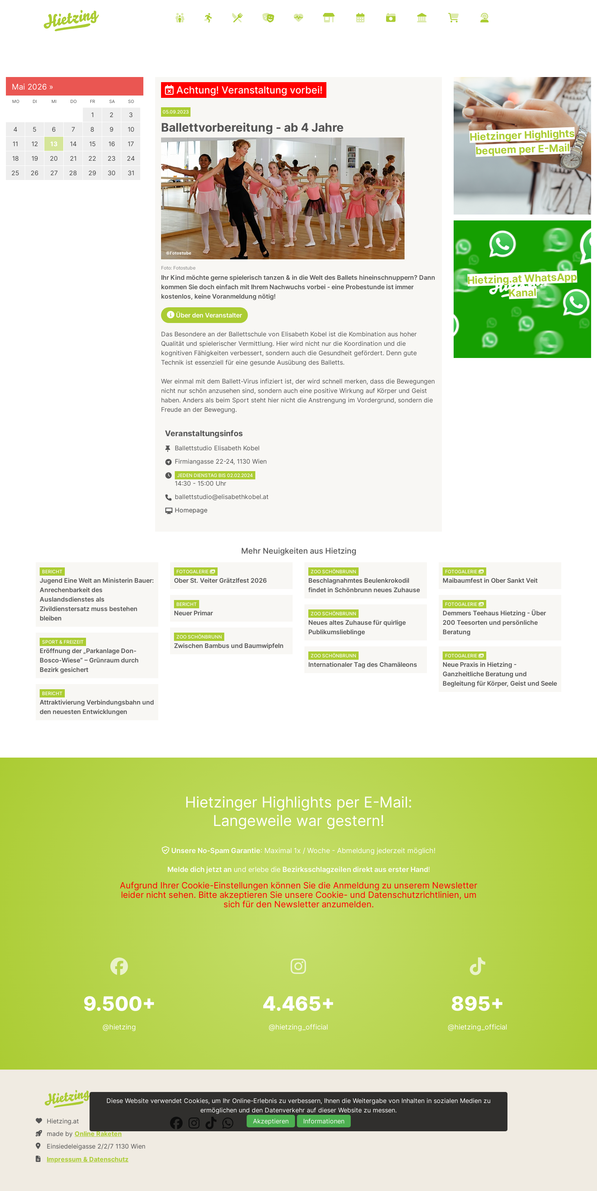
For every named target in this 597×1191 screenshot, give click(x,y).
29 (92, 173)
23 (111, 158)
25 (15, 173)
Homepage (191, 510)
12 (34, 144)
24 (131, 158)
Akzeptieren (271, 1121)
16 (111, 144)
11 (15, 144)
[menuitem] (341, 19)
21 (73, 158)
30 (111, 173)
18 (15, 158)
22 (92, 158)
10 (131, 129)
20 (54, 158)
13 (54, 144)
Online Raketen (98, 1134)
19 (34, 158)
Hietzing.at (72, 21)
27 (54, 173)
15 (92, 144)
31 (131, 173)
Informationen (323, 1121)
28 (73, 173)
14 (73, 144)
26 (34, 173)
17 (131, 144)
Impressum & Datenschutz (87, 1159)
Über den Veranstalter (204, 315)
